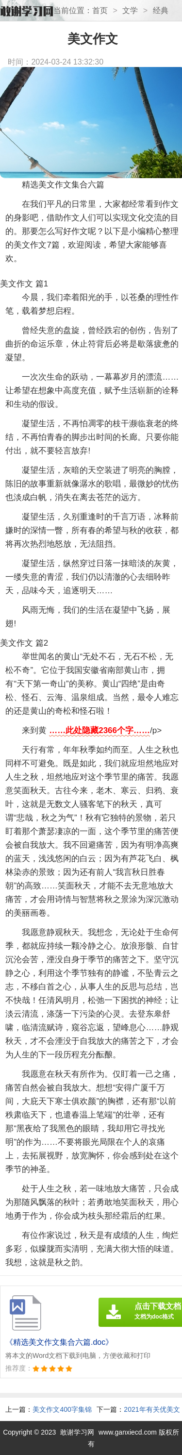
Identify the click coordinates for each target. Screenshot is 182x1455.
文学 (130, 10)
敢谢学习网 (77, 1432)
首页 (100, 10)
